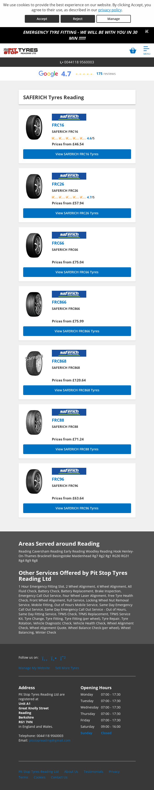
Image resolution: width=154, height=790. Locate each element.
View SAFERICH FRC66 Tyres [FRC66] (77, 272)
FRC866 (59, 302)
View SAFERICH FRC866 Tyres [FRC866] (77, 331)
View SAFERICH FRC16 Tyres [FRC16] (77, 154)
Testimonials (93, 771)
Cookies (39, 777)
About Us (71, 771)
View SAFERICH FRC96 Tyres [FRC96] (77, 508)
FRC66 (58, 243)
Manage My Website (34, 668)
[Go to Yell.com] (54, 658)
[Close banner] (148, 31)
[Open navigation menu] (147, 50)
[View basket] (133, 50)
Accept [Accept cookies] (42, 19)
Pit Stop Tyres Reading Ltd (39, 771)
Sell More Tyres (67, 668)
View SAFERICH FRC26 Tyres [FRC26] (77, 213)
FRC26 (58, 184)
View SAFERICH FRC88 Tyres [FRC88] (77, 449)
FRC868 (59, 361)
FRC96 (58, 479)
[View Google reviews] (76, 74)
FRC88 (58, 420)
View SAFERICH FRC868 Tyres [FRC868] (77, 390)
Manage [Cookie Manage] (113, 19)
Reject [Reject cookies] (78, 19)
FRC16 (58, 125)
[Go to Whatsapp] (63, 658)
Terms (23, 777)
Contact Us (59, 777)
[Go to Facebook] (45, 658)
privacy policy (110, 9)
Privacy (114, 771)
